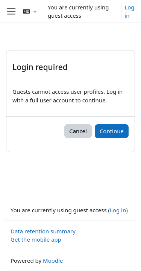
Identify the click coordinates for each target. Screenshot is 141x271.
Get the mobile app (36, 239)
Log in (129, 11)
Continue (112, 131)
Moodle (53, 260)
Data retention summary (43, 231)
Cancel (78, 131)
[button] (29, 11)
